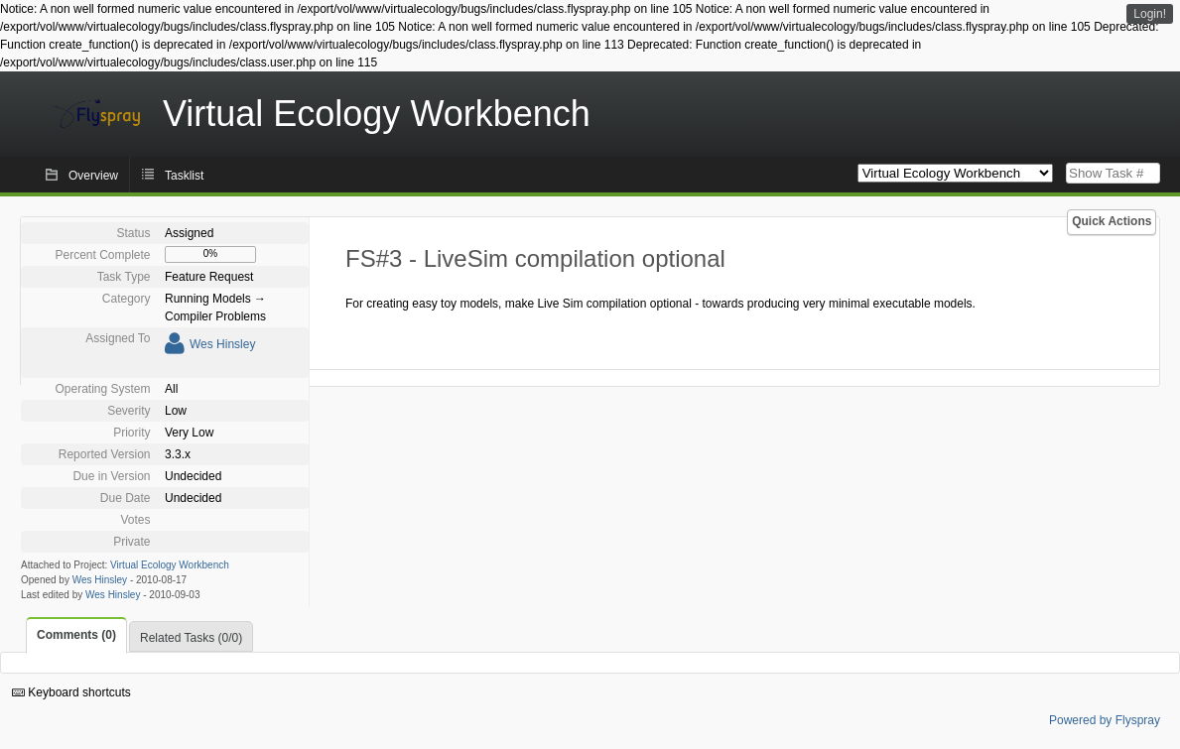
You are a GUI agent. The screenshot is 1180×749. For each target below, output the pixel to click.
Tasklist (184, 176)
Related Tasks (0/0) (191, 638)
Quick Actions (1111, 221)
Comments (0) (76, 635)
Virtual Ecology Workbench (169, 565)
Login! (1149, 14)
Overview (93, 176)
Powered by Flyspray (1104, 720)
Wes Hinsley (222, 344)
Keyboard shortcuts (71, 692)
